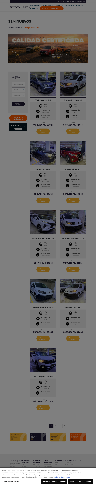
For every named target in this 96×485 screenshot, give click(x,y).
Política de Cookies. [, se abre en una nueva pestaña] (62, 478)
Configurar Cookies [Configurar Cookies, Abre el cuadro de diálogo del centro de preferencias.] (11, 482)
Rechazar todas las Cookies (54, 482)
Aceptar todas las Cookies (81, 482)
